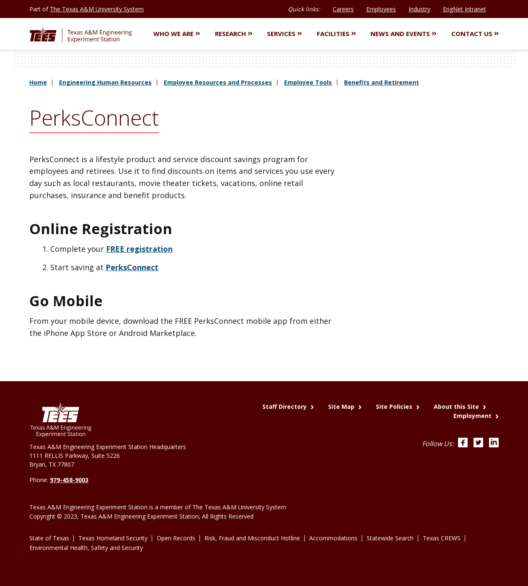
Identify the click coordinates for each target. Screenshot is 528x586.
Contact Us (475, 33)
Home (38, 82)
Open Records (176, 538)
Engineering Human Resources (105, 82)
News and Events (403, 33)
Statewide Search (390, 538)
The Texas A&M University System (97, 9)
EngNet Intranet (464, 9)
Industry (419, 9)
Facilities (336, 33)
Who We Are (176, 33)
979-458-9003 (69, 480)
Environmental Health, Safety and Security (86, 548)
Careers (343, 9)
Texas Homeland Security (113, 538)
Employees (381, 9)
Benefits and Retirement (381, 82)
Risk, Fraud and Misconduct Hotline (252, 538)
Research (233, 33)
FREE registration (139, 249)
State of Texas (49, 538)
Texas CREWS (442, 538)
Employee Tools (308, 82)
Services (284, 33)
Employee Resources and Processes (218, 82)
